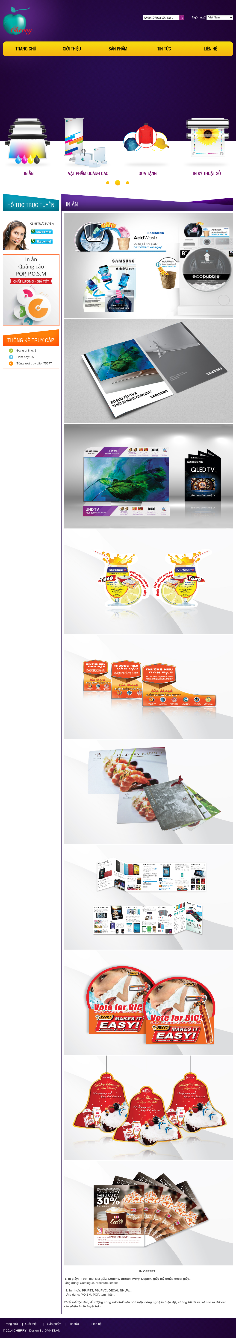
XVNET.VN (52, 1330)
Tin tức (164, 48)
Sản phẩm (118, 48)
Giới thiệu (72, 48)
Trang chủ (25, 48)
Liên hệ (210, 48)
